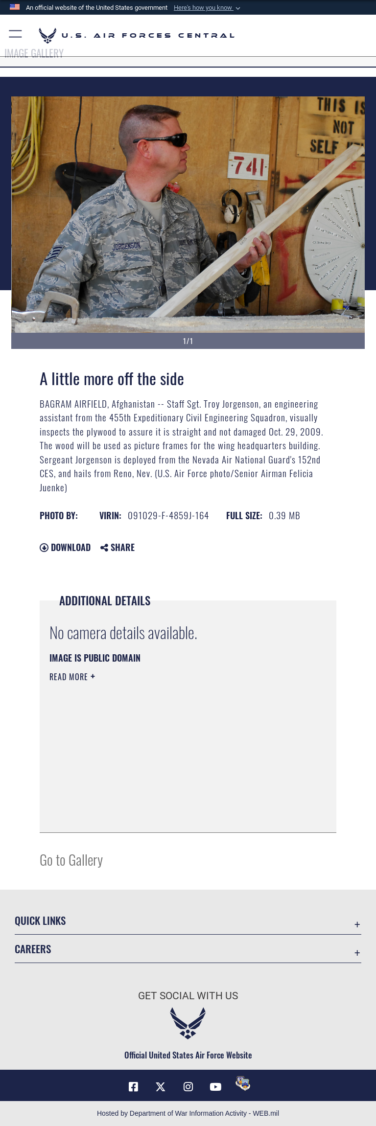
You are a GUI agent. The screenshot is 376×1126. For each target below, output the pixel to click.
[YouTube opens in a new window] (215, 1087)
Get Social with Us (188, 996)
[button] (208, 8)
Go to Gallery (71, 859)
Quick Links (40, 920)
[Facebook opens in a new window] (133, 1087)
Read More (70, 677)
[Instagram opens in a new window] (188, 1087)
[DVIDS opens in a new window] (242, 1083)
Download (65, 547)
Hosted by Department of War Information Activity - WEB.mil (188, 1113)
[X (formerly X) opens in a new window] (160, 1087)
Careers (33, 948)
